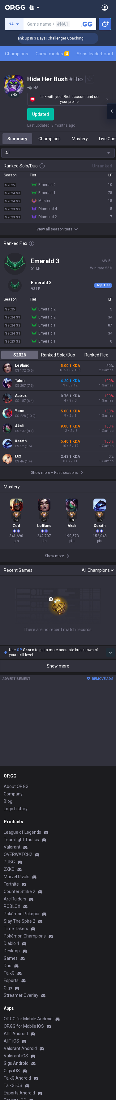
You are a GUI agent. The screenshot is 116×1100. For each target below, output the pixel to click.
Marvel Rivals (16, 876)
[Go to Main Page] (15, 7)
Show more (58, 666)
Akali (19, 426)
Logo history (16, 808)
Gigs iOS (12, 1070)
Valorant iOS (16, 1055)
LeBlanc (22, 365)
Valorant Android (20, 1048)
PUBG (9, 861)
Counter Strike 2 (19, 891)
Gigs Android (16, 1063)
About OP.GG (16, 786)
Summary (17, 138)
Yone (19, 411)
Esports (11, 980)
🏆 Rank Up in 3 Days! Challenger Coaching (63, 38)
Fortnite (11, 884)
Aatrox (21, 396)
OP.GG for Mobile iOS (24, 1026)
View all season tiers (58, 229)
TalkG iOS (13, 1085)
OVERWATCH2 (18, 854)
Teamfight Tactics (21, 839)
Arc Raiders (15, 898)
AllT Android (16, 1033)
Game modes (52, 54)
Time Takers (16, 928)
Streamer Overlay (21, 995)
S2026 (19, 354)
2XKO (9, 869)
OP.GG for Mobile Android (28, 1018)
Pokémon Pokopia (21, 913)
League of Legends (22, 832)
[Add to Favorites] (89, 79)
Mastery (80, 138)
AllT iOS (11, 1041)
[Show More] (34, 7)
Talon (19, 380)
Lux (18, 456)
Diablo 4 (11, 943)
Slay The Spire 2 (19, 921)
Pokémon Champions (25, 936)
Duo (7, 965)
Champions (16, 54)
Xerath (21, 441)
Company (13, 793)
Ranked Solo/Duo (58, 354)
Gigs (8, 987)
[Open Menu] (104, 7)
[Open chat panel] (111, 111)
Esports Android (19, 1092)
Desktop (12, 950)
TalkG (9, 973)
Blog (8, 801)
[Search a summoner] (87, 24)
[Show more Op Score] (110, 652)
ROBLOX (12, 906)
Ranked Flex (96, 354)
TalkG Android (17, 1078)
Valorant (12, 847)
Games (11, 958)
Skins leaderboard (95, 54)
